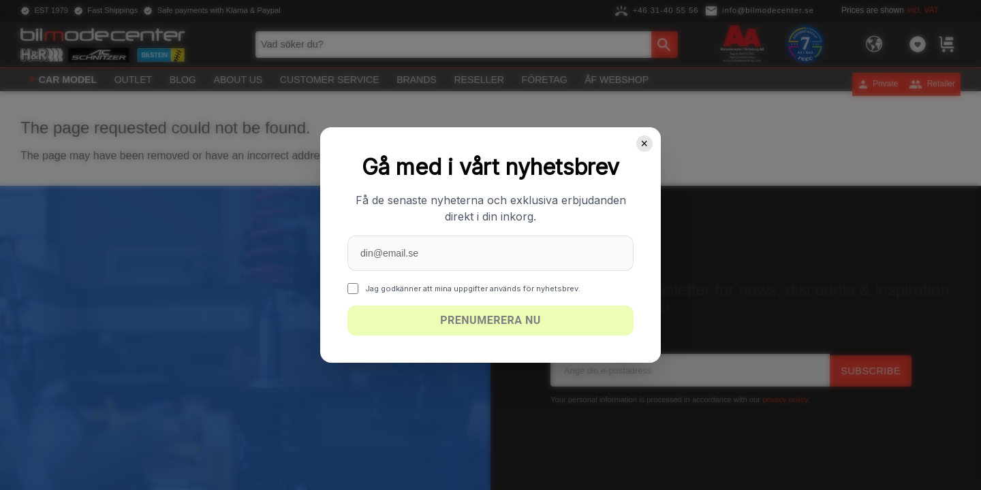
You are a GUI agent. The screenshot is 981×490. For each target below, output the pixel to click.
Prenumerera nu (490, 320)
